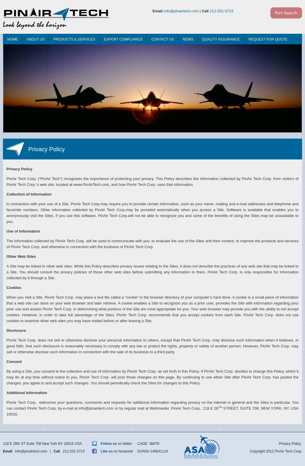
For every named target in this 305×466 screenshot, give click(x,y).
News (188, 39)
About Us (36, 39)
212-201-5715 (221, 11)
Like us (102, 451)
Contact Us (162, 39)
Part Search (286, 13)
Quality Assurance (221, 39)
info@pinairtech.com (181, 11)
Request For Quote (268, 39)
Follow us (104, 444)
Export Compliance (123, 39)
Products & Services (74, 39)
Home (12, 39)
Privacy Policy (290, 444)
